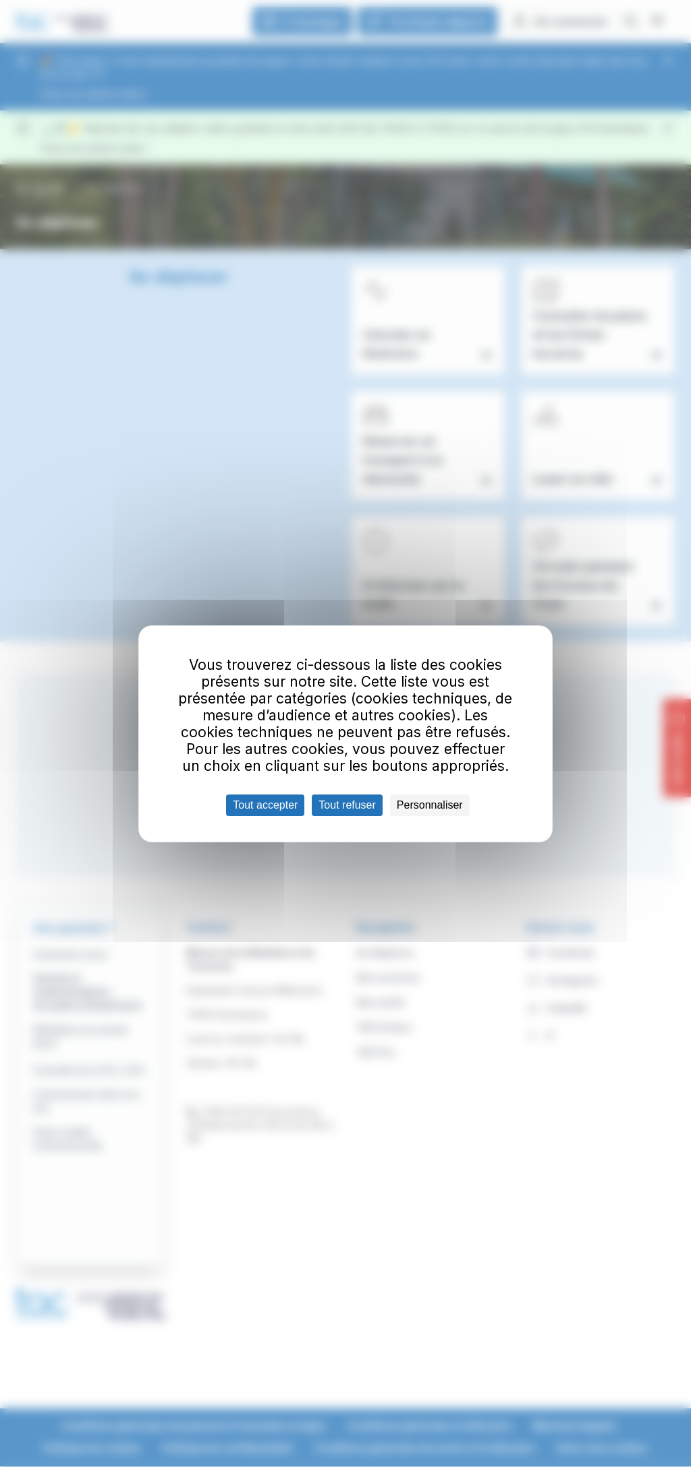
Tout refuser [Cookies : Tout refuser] (347, 805)
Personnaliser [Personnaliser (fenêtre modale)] (430, 805)
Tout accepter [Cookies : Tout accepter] (265, 805)
